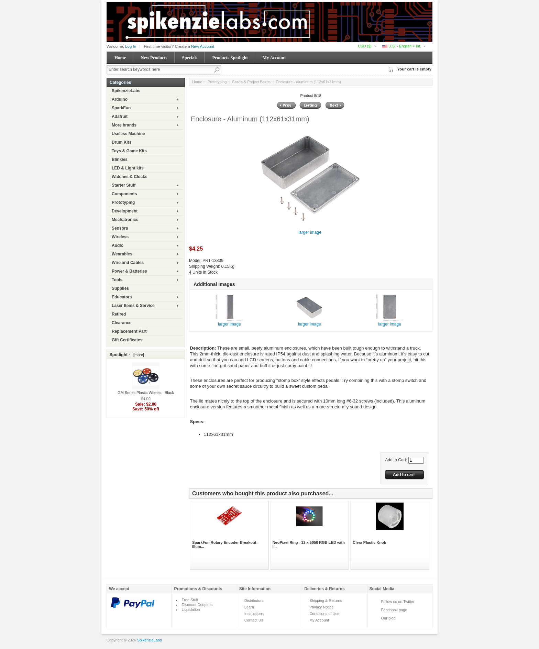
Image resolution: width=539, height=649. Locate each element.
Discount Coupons (197, 605)
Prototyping (123, 202)
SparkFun (121, 108)
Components (124, 193)
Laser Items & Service (133, 305)
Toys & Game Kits (129, 150)
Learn (249, 607)
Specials (190, 57)
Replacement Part (129, 331)
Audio (117, 245)
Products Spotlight (230, 57)
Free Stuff (190, 600)
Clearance (121, 322)
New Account (202, 46)
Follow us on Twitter (398, 602)
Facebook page (394, 610)
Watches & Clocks (129, 176)
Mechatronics (125, 219)
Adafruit (120, 116)
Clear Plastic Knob (369, 542)
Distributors (254, 600)
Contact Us (253, 620)
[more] (137, 355)
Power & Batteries (129, 271)
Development (125, 211)
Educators (122, 297)
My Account (274, 57)
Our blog (388, 618)
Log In (130, 46)
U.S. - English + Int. (401, 46)
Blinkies (120, 159)
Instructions (254, 614)
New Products (154, 57)
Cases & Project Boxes (251, 82)
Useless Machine (128, 133)
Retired (119, 314)
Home (120, 57)
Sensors (120, 228)
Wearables (122, 254)
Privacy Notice (321, 607)
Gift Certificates (127, 340)
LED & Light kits (128, 168)
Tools (117, 279)
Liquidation (191, 609)
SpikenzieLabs (126, 90)
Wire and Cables (128, 262)
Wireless (120, 236)
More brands (124, 125)
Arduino (120, 99)
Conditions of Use (324, 614)
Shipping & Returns (325, 600)
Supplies (120, 288)
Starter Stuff (123, 185)
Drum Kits (121, 142)
